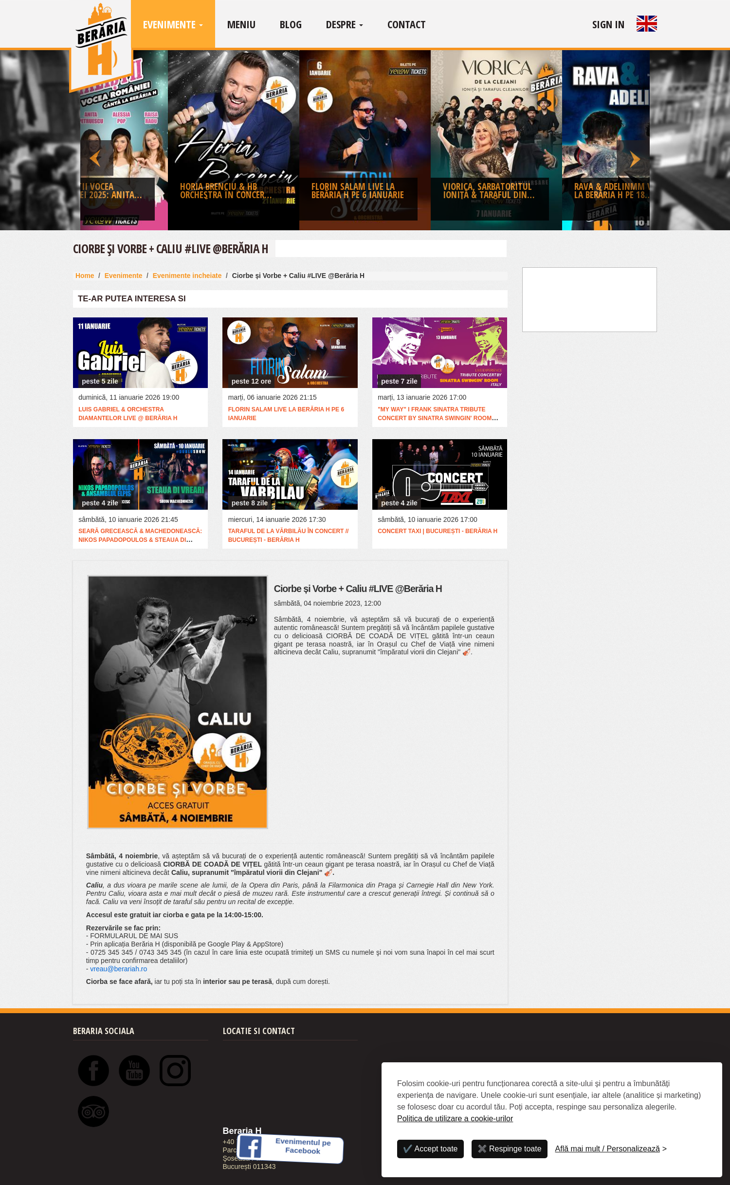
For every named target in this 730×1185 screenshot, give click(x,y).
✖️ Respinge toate (509, 1149)
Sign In (608, 24)
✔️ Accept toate (430, 1149)
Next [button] (633, 140)
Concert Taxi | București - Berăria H (437, 531)
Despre (344, 24)
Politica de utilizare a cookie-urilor (455, 1118)
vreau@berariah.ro (118, 969)
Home (84, 275)
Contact (406, 24)
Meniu (241, 24)
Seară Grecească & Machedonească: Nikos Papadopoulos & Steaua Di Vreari (140, 540)
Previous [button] (96, 140)
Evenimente (173, 24)
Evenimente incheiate (187, 275)
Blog (291, 24)
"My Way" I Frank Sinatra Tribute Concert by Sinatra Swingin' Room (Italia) (435, 418)
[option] (365, 142)
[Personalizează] (611, 1149)
